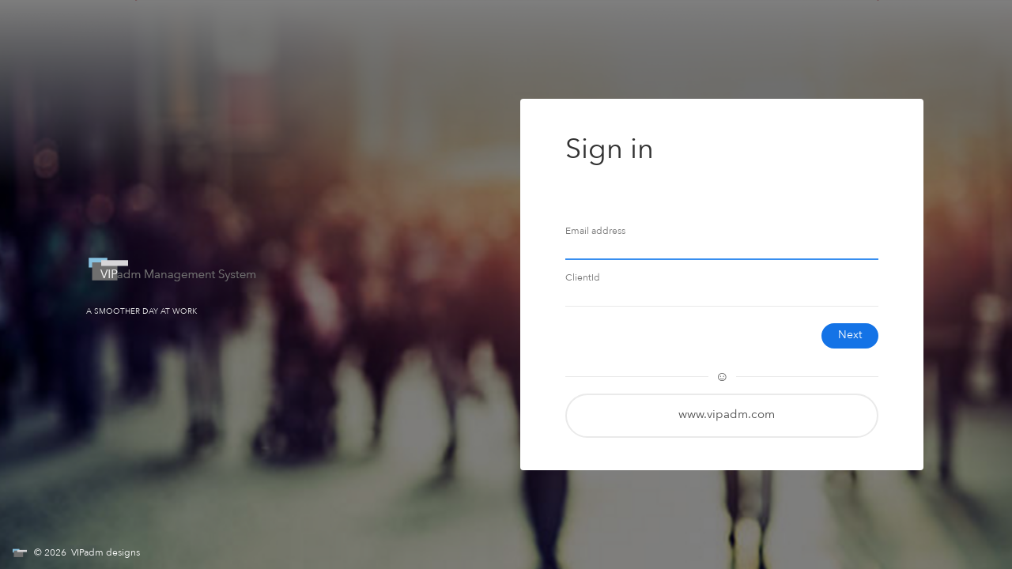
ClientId (582, 278)
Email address (595, 231)
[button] (721, 416)
